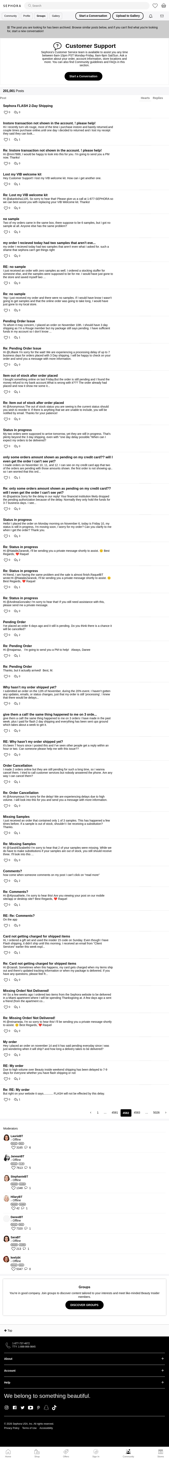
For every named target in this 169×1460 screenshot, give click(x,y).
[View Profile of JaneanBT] (87, 1156)
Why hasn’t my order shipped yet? (29, 687)
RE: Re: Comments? (19, 915)
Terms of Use (29, 1428)
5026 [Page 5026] (156, 1112)
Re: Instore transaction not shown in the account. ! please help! (52, 150)
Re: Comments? (15, 892)
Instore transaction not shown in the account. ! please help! (49, 123)
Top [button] (10, 1330)
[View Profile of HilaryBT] (87, 1196)
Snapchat (46, 1408)
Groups (41, 16)
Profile (26, 16)
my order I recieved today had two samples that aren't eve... (49, 243)
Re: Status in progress (20, 547)
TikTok (54, 1408)
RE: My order (13, 1066)
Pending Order (14, 622)
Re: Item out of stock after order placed (33, 403)
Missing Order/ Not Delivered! (26, 990)
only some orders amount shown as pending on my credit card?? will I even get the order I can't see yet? (58, 459)
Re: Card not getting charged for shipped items (39, 963)
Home (8, 1456)
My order (10, 1042)
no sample (11, 219)
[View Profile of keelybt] (87, 1257)
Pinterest (38, 1408)
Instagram (6, 1408)
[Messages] (162, 16)
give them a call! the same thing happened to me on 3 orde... (50, 714)
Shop (37, 1456)
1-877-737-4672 (21, 1343)
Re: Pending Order (17, 646)
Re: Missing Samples (19, 844)
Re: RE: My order (16, 1089)
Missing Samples (16, 816)
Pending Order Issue (19, 321)
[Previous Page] (91, 1112)
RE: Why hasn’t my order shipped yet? (33, 741)
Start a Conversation (93, 15)
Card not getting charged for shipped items (36, 936)
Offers (66, 1456)
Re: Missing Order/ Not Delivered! (29, 1018)
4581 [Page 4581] (115, 1112)
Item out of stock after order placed (30, 375)
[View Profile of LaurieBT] (87, 1136)
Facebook (14, 1408)
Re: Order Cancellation (20, 793)
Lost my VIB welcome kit (22, 174)
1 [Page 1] (98, 1112)
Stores (160, 1456)
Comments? (12, 871)
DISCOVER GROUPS (84, 1305)
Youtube (30, 1408)
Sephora (12, 6)
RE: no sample (14, 267)
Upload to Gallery (128, 15)
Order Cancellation (17, 765)
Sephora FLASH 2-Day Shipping (28, 106)
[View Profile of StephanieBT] (87, 1176)
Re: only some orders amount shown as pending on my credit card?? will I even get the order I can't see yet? (57, 490)
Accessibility (46, 1428)
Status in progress (17, 430)
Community (128, 1456)
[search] (87, 5)
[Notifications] (151, 16)
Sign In (95, 1453)
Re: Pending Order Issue (22, 348)
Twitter (22, 1408)
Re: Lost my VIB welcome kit (25, 195)
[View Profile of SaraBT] (87, 1237)
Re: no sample (14, 294)
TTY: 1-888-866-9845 (24, 1346)
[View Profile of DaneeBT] (87, 1217)
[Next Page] (165, 1112)
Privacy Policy (11, 1428)
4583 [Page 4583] (137, 1112)
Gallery (56, 16)
